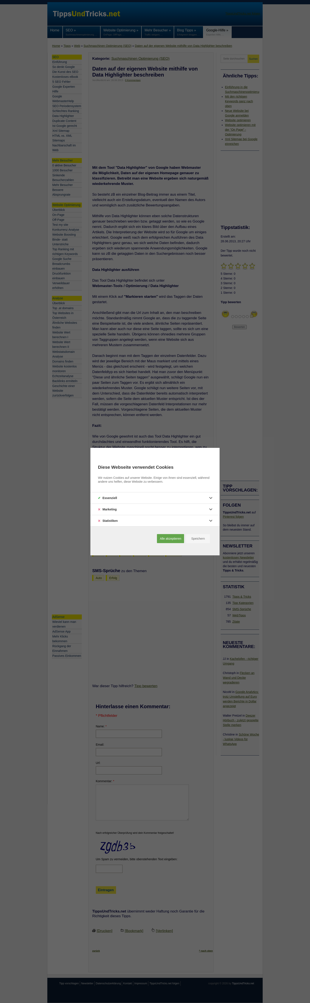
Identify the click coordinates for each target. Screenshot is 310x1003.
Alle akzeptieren (170, 538)
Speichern (198, 538)
